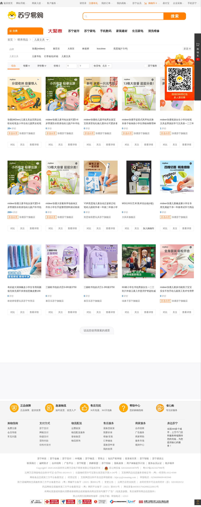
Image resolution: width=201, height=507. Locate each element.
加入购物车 (148, 228)
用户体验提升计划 (136, 463)
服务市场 (139, 440)
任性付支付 (45, 445)
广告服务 (139, 432)
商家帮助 (139, 436)
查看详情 (34, 144)
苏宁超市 (73, 30)
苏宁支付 (43, 428)
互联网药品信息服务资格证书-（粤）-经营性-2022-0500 (149, 472)
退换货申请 (109, 445)
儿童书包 (36, 56)
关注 (22, 144)
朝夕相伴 (169, 463)
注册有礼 (93, 3)
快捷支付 (43, 436)
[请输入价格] (71, 65)
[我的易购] (123, 3)
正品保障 (25, 405)
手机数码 (105, 30)
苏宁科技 (41, 458)
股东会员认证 (155, 463)
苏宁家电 (89, 30)
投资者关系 (130, 458)
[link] (14, 65)
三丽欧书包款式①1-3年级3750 (99, 287)
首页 (10, 39)
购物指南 (13, 423)
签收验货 (75, 436)
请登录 (83, 3)
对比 (12, 144)
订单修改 (107, 440)
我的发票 (107, 449)
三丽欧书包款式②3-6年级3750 (61, 287)
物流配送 (76, 423)
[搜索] (125, 16)
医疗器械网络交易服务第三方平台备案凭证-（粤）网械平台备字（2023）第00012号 (58, 482)
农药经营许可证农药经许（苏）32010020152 (162, 482)
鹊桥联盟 (93, 463)
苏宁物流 (89, 458)
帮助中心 (135, 405)
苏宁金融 (54, 458)
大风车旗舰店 (128, 217)
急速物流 (61, 405)
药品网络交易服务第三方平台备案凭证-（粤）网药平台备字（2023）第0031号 (81, 486)
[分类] (25, 31)
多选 (187, 48)
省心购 (170, 405)
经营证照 (72, 477)
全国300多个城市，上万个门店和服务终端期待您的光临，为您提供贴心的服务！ (175, 437)
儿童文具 (39, 39)
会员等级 (12, 432)
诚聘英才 (43, 463)
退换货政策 (109, 428)
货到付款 (43, 440)
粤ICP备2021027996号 (154, 468)
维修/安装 (108, 436)
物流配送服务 (78, 432)
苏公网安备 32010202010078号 (121, 468)
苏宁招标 (106, 463)
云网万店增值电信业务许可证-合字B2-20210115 (48, 472)
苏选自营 (12, 133)
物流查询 (75, 440)
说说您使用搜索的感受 (97, 330)
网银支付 (43, 432)
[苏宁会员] (137, 3)
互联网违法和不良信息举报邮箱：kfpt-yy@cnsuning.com (108, 477)
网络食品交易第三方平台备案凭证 (47, 477)
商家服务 (140, 423)
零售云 (101, 458)
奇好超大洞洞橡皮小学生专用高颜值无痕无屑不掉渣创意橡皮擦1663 (24, 291)
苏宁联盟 (81, 463)
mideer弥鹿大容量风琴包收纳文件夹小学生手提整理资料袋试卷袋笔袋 (62, 207)
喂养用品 (22, 39)
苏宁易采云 (158, 458)
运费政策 (75, 428)
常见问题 (12, 436)
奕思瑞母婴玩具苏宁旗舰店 (97, 217)
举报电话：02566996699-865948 (155, 477)
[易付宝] (166, 3)
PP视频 (78, 458)
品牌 (11, 49)
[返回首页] (7, 3)
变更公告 (108, 482)
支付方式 (44, 423)
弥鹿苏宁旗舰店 (27, 133)
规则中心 (139, 445)
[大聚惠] (55, 31)
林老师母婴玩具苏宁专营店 (21, 301)
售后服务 (108, 423)
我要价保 (107, 432)
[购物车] (152, 3)
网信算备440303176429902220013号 (141, 486)
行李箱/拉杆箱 (51, 56)
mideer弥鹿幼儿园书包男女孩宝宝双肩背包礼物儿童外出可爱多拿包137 (101, 123)
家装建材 (121, 30)
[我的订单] (107, 3)
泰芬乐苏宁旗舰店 (55, 301)
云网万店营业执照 (127, 482)
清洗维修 (153, 30)
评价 (12, 128)
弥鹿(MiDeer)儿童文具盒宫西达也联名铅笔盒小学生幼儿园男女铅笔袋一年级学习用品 (24, 123)
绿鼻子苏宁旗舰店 (131, 301)
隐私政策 (118, 463)
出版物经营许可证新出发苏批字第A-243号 (96, 472)
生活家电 (137, 30)
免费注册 (12, 428)
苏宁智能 (144, 458)
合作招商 (139, 428)
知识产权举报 (115, 458)
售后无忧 (95, 405)
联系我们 (31, 463)
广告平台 (68, 463)
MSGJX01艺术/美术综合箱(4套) (138, 203)
